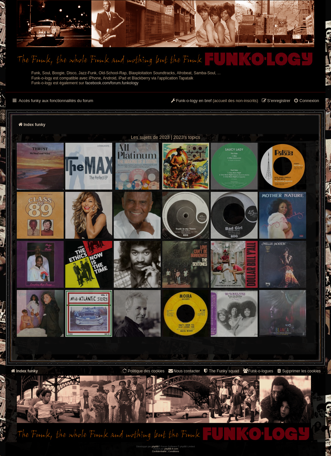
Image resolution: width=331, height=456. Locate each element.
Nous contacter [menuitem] (184, 370)
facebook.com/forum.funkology (112, 83)
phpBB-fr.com (171, 449)
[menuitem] (306, 101)
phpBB (155, 446)
